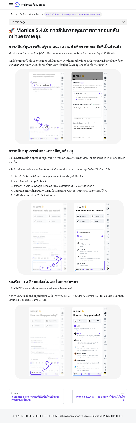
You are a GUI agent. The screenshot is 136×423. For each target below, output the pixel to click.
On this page (18, 22)
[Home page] (12, 14)
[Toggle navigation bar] (11, 4)
